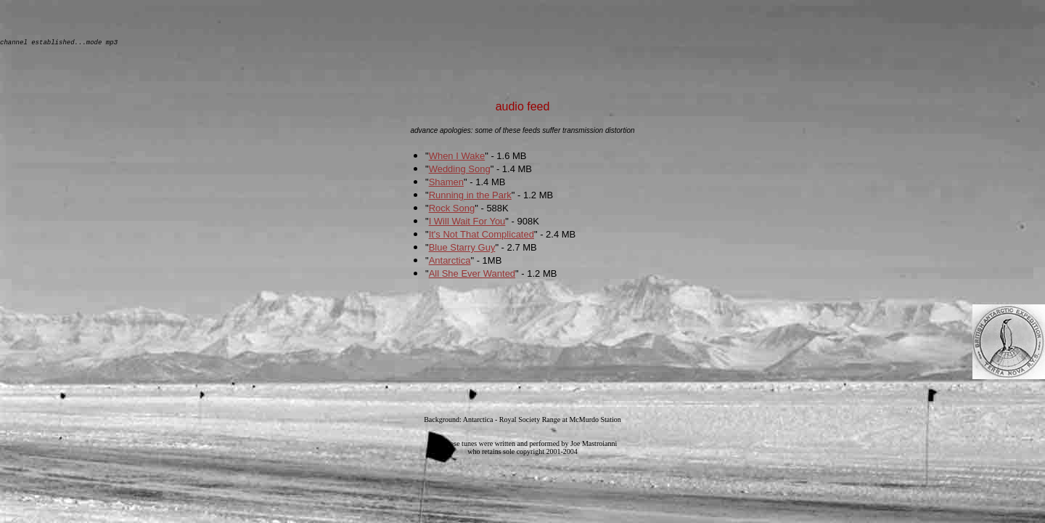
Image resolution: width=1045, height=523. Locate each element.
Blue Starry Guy (462, 249)
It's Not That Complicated (481, 236)
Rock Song (452, 210)
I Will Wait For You (467, 223)
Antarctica (450, 262)
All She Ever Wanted (472, 275)
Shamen (446, 184)
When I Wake (457, 158)
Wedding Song (460, 171)
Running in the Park (470, 197)
